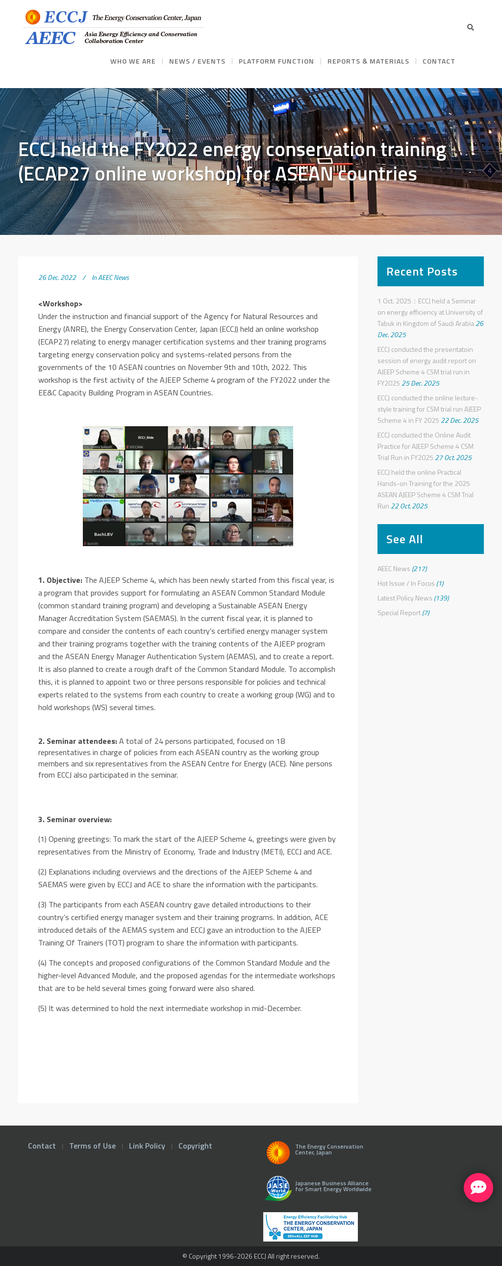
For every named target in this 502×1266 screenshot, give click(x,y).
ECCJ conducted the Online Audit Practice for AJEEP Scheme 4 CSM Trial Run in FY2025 (425, 446)
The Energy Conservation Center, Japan (313, 1155)
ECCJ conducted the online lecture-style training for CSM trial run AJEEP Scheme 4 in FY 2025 (429, 408)
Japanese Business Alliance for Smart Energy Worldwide (316, 1192)
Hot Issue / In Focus (406, 583)
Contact (42, 1145)
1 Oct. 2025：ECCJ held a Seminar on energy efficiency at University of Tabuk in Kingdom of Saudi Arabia (430, 312)
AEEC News (113, 277)
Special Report (399, 612)
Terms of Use (92, 1145)
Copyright (195, 1145)
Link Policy (147, 1145)
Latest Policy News (404, 598)
